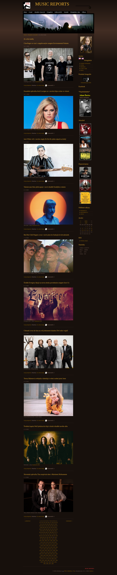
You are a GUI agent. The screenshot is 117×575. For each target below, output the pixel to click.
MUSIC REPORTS (52, 4)
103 (55, 539)
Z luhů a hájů (84, 68)
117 (40, 544)
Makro (82, 70)
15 (46, 522)
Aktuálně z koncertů (39, 12)
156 (40, 553)
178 (47, 558)
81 (42, 535)
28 (55, 524)
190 (44, 562)
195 (44, 563)
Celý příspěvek (27, 85)
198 (52, 563)
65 (44, 532)
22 (43, 524)
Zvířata (82, 65)
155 (55, 552)
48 (44, 529)
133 (48, 547)
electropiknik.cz (84, 212)
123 (57, 544)
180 (52, 558)
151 (44, 552)
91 (45, 537)
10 (53, 521)
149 (57, 550)
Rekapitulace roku (75, 12)
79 (55, 534)
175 (57, 557)
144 (43, 550)
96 (55, 537)
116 (55, 542)
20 (56, 522)
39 (43, 527)
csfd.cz (82, 214)
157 (43, 553)
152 (47, 552)
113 (47, 542)
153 (50, 552)
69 (52, 532)
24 (47, 524)
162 (57, 553)
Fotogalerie (50, 12)
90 (43, 537)
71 (56, 532)
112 (44, 542)
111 (42, 542)
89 (41, 537)
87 (54, 535)
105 (43, 540)
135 (54, 547)
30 (42, 526)
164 (44, 555)
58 (47, 530)
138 (44, 549)
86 (52, 535)
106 (46, 540)
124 (42, 545)
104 (40, 540)
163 (42, 555)
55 (41, 530)
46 (40, 529)
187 (54, 560)
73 (43, 534)
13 (82, 230)
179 (50, 558)
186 (51, 560)
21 (41, 524)
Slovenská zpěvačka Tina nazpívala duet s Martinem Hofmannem (45, 474)
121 (51, 544)
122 (54, 544)
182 (40, 560)
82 (44, 535)
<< (80, 221)
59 (49, 530)
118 (43, 544)
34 (50, 526)
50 (48, 529)
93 (49, 537)
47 (42, 529)
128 (52, 545)
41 (47, 527)
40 (45, 527)
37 (56, 526)
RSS (65, 571)
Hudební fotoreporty (85, 63)
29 (40, 526)
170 (43, 557)
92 (47, 537)
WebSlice (69, 571)
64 (42, 532)
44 (53, 527)
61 (53, 530)
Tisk (74, 571)
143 (40, 550)
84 (48, 535)
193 (52, 562)
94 (51, 537)
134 (51, 547)
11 (91, 228)
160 (51, 553)
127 (50, 545)
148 (54, 550)
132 (46, 547)
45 (55, 527)
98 (42, 539)
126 (47, 545)
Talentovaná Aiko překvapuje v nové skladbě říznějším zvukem (45, 187)
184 (46, 560)
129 (55, 545)
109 (54, 540)
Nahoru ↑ (92, 571)
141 (52, 549)
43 (51, 527)
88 (56, 535)
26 (51, 524)
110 (57, 540)
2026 (86, 223)
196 (47, 563)
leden (86, 221)
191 (47, 562)
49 (46, 529)
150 (42, 552)
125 (44, 545)
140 (50, 549)
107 (48, 540)
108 (51, 540)
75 (47, 534)
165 (47, 555)
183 (43, 560)
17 (50, 522)
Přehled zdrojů (84, 240)
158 (46, 553)
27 (53, 524)
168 (55, 555)
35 (52, 526)
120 (48, 544)
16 (87, 230)
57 (45, 530)
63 (40, 532)
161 (54, 553)
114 (50, 542)
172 (48, 557)
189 (42, 562)
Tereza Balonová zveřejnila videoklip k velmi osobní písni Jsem (45, 378)
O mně (30, 12)
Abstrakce (83, 66)
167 (52, 555)
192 (50, 562)
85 (50, 535)
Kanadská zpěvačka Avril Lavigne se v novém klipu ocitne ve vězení (46, 91)
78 (53, 534)
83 (46, 535)
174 (54, 557)
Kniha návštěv (58, 12)
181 (55, 558)
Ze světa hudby (40, 85)
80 (40, 535)
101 (50, 539)
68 (50, 532)
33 (48, 526)
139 (47, 549)
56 (43, 530)
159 (48, 553)
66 (46, 532)
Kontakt (66, 12)
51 (50, 529)
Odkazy (84, 12)
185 (48, 560)
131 (43, 547)
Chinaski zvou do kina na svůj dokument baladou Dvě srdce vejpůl (46, 331)
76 (49, 534)
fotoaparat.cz (84, 210)
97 (40, 539)
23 (45, 524)
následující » (69, 521)
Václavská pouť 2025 (86, 82)
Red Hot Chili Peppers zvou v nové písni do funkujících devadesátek (46, 235)
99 (44, 539)
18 (91, 230)
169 (40, 557)
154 (52, 552)
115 (52, 542)
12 (40, 522)
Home (25, 12)
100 (47, 539)
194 (55, 562)
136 (57, 547)
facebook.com (38, 81)
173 (51, 557)
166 (50, 555)
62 (55, 530)
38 (41, 527)
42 (49, 527)
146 (48, 550)
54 (56, 529)
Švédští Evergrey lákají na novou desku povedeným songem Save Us (46, 283)
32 (46, 526)
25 (49, 524)
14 (84, 230)
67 (48, 532)
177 (44, 558)
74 (45, 534)
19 (54, 522)
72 (41, 534)
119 (46, 544)
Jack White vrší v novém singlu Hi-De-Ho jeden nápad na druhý (45, 139)
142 (55, 549)
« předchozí (27, 521)
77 (51, 534)
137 (42, 549)
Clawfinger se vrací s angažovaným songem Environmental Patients (46, 43)
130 (40, 547)
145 (46, 550)
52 (52, 529)
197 (50, 563)
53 (54, 529)
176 (42, 558)
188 (57, 560)
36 (54, 526)
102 (53, 539)
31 (44, 526)
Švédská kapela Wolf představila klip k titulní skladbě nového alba (46, 426)
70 (54, 532)
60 (51, 530)
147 (51, 550)
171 (46, 557)
